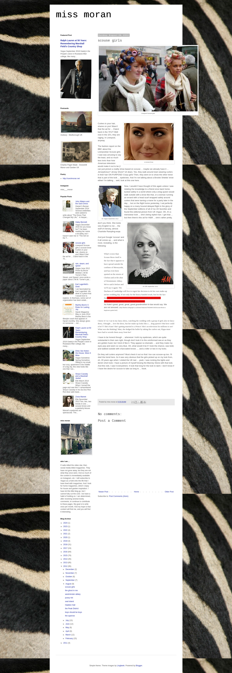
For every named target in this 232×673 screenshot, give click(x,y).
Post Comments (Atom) (118, 496)
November (70, 573)
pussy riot (69, 598)
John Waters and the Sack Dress (82, 202)
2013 (65, 562)
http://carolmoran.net (71, 178)
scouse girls (80, 243)
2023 (65, 526)
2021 (65, 534)
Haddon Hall (70, 605)
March (68, 635)
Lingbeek (121, 666)
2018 (65, 544)
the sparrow (70, 616)
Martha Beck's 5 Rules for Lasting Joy (82, 307)
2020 (65, 537)
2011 (65, 643)
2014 (65, 559)
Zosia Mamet (80, 397)
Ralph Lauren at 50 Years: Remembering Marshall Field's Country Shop (74, 43)
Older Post (169, 492)
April (67, 631)
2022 (65, 530)
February (69, 638)
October (69, 577)
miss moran (83, 15)
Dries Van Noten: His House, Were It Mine (83, 353)
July (67, 620)
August (68, 584)
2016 (65, 552)
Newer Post (103, 492)
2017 (65, 548)
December (70, 569)
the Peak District (71, 608)
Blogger (139, 666)
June (67, 624)
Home (136, 492)
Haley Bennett (81, 222)
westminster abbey (72, 594)
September (70, 580)
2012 (65, 566)
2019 (65, 541)
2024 (65, 523)
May (67, 627)
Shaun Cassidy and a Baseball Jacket (81, 376)
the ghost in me (71, 590)
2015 (65, 555)
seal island (69, 601)
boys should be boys (73, 612)
